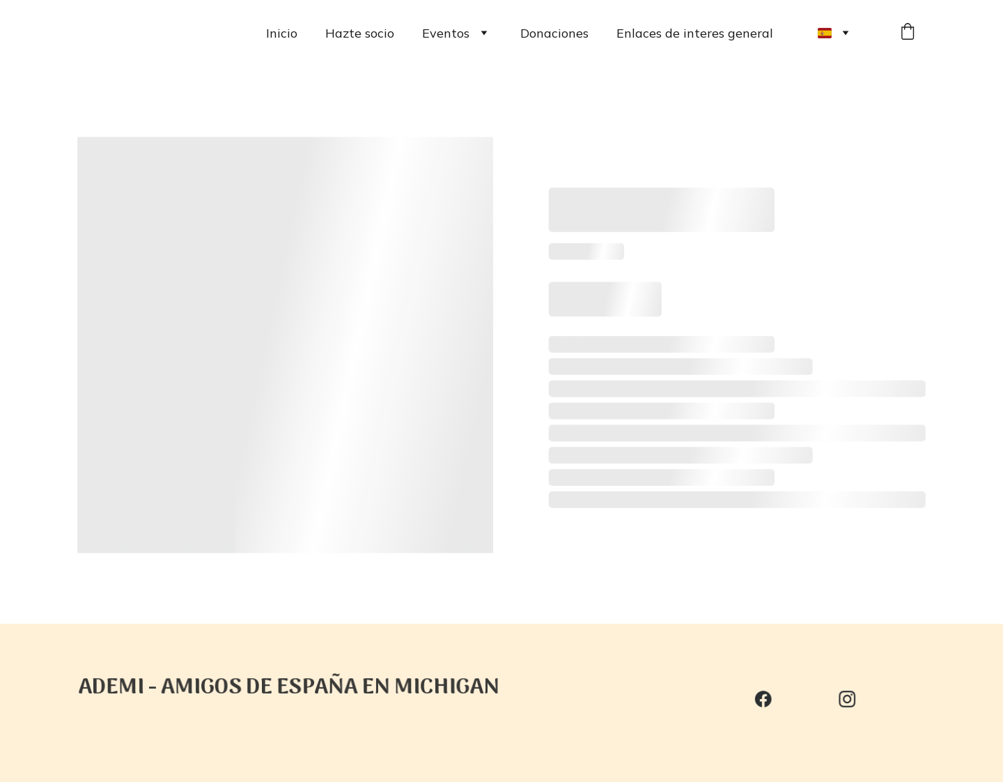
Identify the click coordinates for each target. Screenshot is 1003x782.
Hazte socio (359, 33)
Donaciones (554, 33)
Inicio (281, 33)
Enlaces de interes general (694, 33)
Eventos (445, 33)
